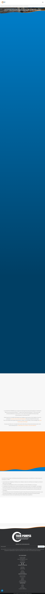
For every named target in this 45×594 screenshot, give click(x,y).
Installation (22, 578)
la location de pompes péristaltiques (18, 418)
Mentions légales (22, 587)
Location (22, 577)
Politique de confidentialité (22, 588)
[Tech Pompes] (3, 2)
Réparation (22, 579)
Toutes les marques (22, 576)
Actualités (22, 585)
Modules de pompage (22, 580)
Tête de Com (30, 593)
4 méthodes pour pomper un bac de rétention (26, 425)
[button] (43, 2)
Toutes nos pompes (22, 575)
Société (22, 584)
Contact (22, 586)
